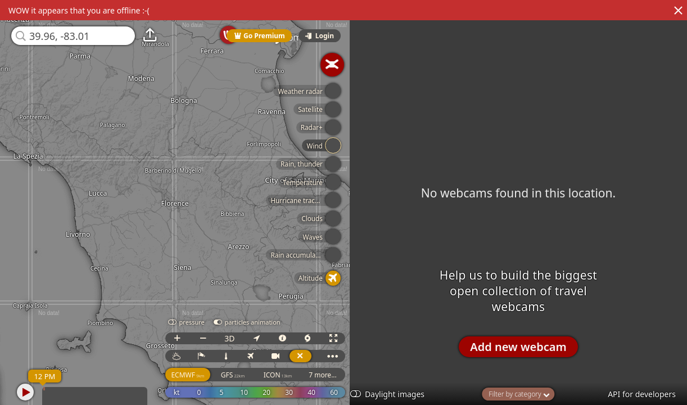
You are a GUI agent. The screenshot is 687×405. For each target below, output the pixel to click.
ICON (305, 375)
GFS (260, 375)
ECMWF (215, 375)
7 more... (351, 375)
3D (257, 338)
